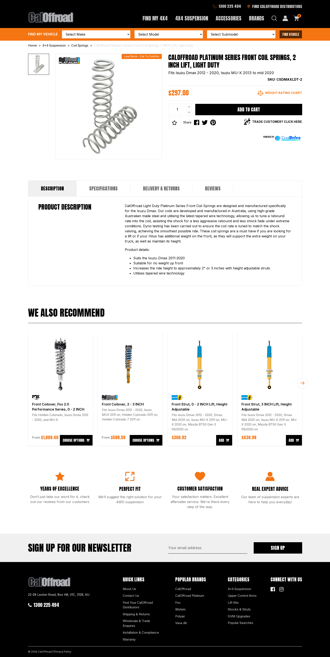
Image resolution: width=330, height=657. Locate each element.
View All (181, 623)
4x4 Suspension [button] (191, 18)
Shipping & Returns (136, 614)
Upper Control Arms (242, 596)
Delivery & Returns (161, 188)
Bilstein (180, 609)
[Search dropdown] (274, 18)
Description (52, 188)
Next (302, 383)
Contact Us (131, 596)
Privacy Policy (62, 651)
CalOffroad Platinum (189, 596)
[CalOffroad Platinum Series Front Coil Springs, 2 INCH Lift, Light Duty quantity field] (180, 109)
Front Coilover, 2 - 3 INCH (123, 404)
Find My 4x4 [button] (155, 18)
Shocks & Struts (239, 609)
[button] (174, 122)
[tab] (52, 188)
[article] (60, 389)
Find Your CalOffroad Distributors (138, 605)
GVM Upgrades (239, 616)
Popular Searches (240, 623)
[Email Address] (207, 548)
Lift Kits (233, 603)
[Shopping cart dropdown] (296, 18)
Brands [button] (256, 18)
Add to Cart (248, 109)
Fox (177, 603)
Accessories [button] (228, 18)
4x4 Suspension (239, 589)
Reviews (213, 188)
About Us (129, 589)
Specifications (103, 188)
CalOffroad (183, 589)
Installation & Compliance (141, 632)
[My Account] (285, 18)
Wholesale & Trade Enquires (136, 623)
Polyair (180, 616)
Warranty (129, 639)
